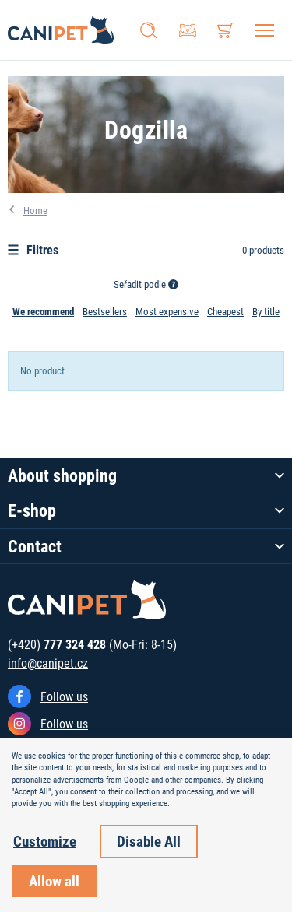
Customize (44, 841)
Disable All (149, 841)
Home (35, 210)
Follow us (64, 696)
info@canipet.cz (48, 662)
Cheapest (225, 311)
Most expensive (167, 311)
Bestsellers (105, 311)
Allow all (54, 880)
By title (266, 311)
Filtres (33, 249)
